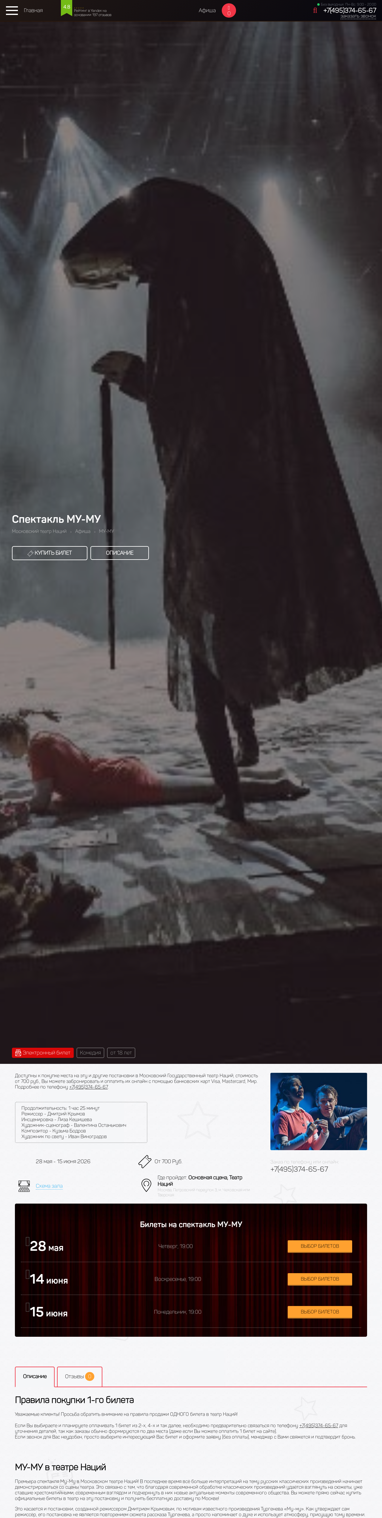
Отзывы (79, 1376)
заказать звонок (358, 16)
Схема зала (49, 1186)
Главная (33, 10)
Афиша (207, 10)
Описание (119, 553)
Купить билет (49, 553)
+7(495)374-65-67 (349, 11)
